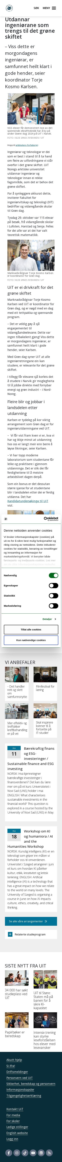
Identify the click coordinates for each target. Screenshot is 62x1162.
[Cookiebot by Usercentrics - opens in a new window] (44, 519)
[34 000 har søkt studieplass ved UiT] (17, 986)
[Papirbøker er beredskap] (17, 1026)
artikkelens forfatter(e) (27, 145)
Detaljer (47, 619)
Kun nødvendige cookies (31, 640)
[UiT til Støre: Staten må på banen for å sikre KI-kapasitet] (45, 991)
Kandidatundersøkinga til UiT (27, 501)
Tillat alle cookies (31, 629)
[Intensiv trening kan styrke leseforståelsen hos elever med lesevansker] (45, 1032)
